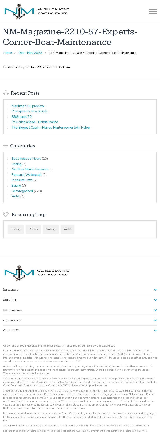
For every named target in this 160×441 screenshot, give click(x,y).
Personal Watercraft (26, 174)
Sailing (16, 185)
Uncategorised (22, 191)
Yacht (15, 196)
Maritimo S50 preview (27, 106)
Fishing (16, 164)
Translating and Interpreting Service (126, 430)
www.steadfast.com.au (46, 425)
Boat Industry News (26, 158)
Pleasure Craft (22, 180)
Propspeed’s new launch (29, 111)
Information (12, 310)
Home (7, 53)
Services (10, 300)
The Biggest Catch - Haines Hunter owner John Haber (50, 127)
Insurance (11, 290)
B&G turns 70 (21, 116)
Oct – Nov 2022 (30, 53)
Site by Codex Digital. (101, 346)
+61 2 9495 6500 (139, 425)
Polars (33, 229)
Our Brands (12, 320)
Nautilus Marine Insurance (30, 169)
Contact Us (11, 330)
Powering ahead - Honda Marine (34, 122)
